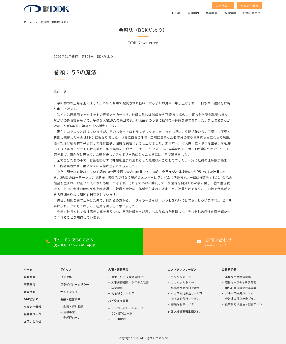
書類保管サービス (182, 304)
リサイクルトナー (182, 282)
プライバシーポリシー (74, 284)
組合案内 (193, 13)
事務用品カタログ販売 (185, 288)
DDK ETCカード (122, 313)
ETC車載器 (118, 319)
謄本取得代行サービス (185, 299)
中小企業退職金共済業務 (241, 288)
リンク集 (66, 277)
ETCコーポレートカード (127, 308)
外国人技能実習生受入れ (184, 311)
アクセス (66, 269)
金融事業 (69, 312)
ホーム (28, 22)
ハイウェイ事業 (118, 301)
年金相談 (117, 288)
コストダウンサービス (182, 269)
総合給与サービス (122, 293)
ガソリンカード (181, 277)
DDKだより (31, 299)
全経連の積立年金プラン (241, 299)
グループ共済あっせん (239, 293)
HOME (176, 13)
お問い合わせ (251, 13)
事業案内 (211, 13)
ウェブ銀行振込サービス (187, 293)
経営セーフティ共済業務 (240, 282)
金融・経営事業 (70, 299)
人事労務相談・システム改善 (130, 282)
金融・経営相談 (73, 306)
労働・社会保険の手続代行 (128, 277)
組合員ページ (32, 314)
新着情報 (230, 13)
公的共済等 (229, 269)
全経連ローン (71, 317)
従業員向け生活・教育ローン (243, 304)
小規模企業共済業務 (238, 277)
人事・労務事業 (118, 269)
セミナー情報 (32, 306)
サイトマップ (69, 292)
